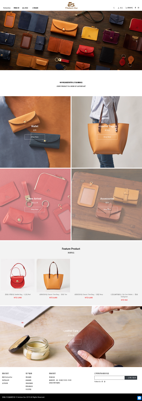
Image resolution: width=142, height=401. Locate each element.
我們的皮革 (5, 237)
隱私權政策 (29, 243)
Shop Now (34, 102)
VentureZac (7, 8)
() (129, 8)
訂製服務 (35, 8)
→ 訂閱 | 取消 (131, 234)
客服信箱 (52, 234)
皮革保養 (5, 240)
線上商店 (25, 8)
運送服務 (28, 234)
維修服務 (28, 237)
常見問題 (28, 246)
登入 (121, 8)
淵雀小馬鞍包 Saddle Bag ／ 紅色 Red (18, 151)
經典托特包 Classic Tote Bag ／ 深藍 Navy (89, 151)
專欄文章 (16, 8)
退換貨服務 (29, 240)
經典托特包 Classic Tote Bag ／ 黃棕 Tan (54, 151)
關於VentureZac (7, 234)
